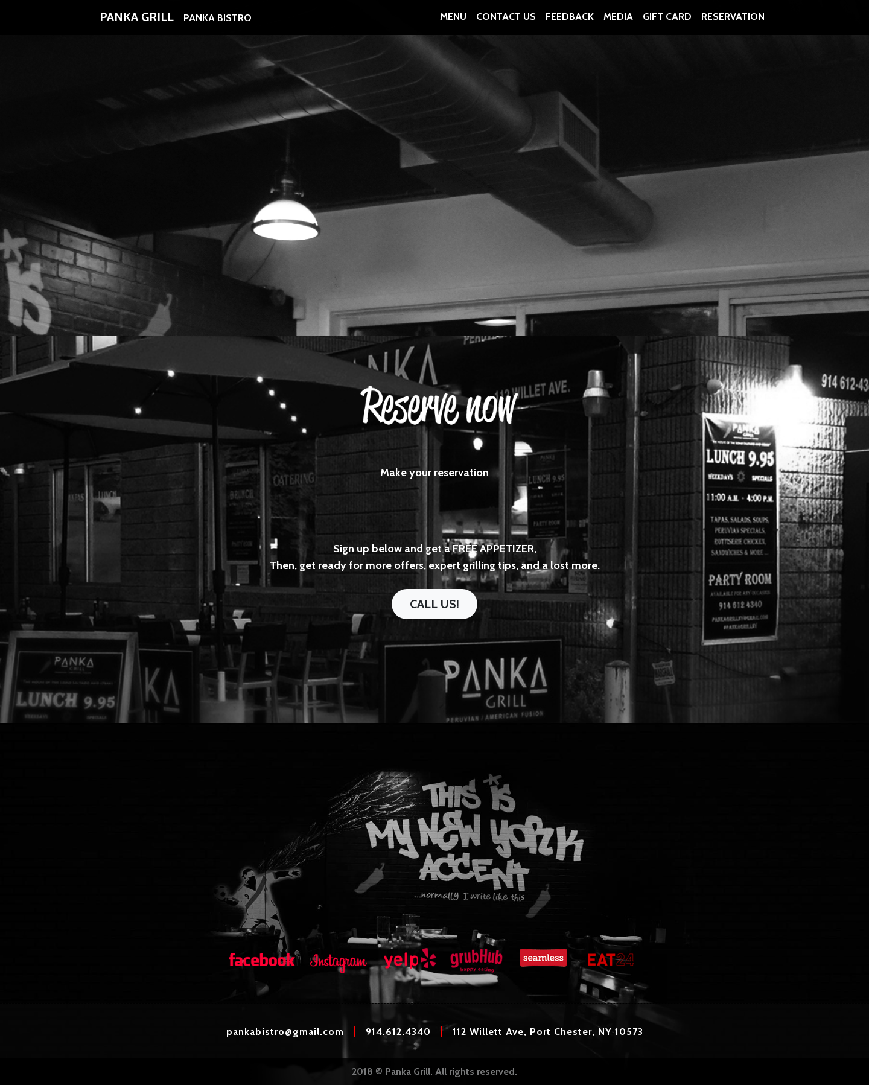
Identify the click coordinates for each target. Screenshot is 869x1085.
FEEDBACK (570, 24)
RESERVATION (733, 24)
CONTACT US (506, 24)
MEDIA (618, 24)
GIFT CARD (667, 24)
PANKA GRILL (137, 24)
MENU (453, 24)
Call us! (434, 604)
